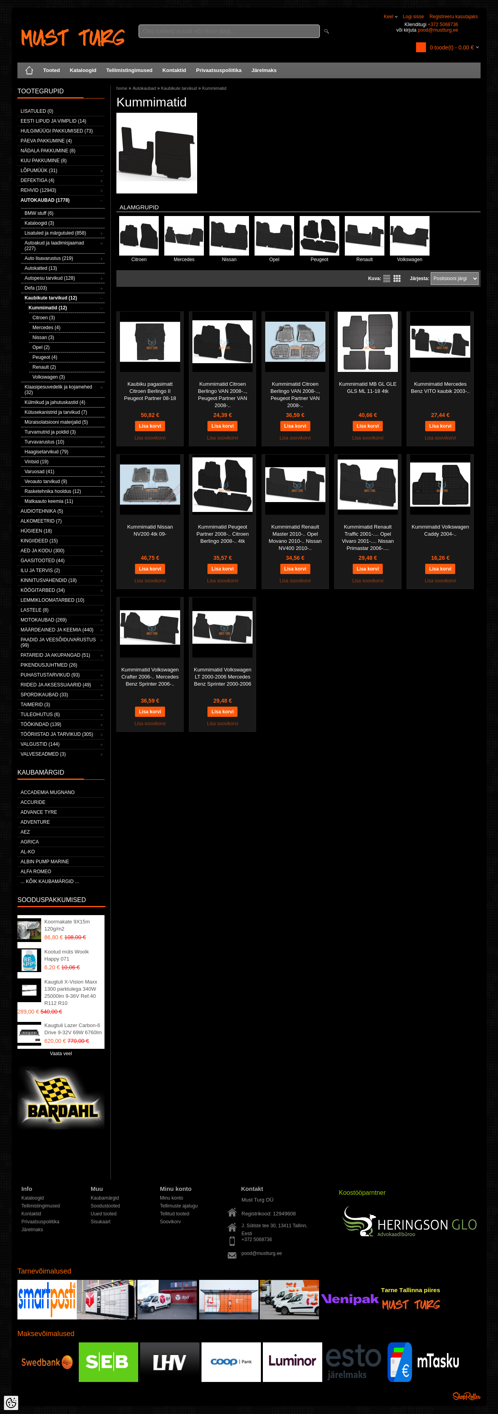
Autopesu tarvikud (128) (50, 278)
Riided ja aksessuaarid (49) (56, 685)
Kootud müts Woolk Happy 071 (66, 955)
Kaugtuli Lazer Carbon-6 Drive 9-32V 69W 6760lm (73, 1028)
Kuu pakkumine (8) (44, 160)
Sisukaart (100, 1221)
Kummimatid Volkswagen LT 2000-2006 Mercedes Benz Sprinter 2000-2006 (222, 677)
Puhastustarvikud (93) (50, 675)
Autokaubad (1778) (45, 200)
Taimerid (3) (35, 704)
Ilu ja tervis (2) (40, 570)
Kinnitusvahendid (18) (49, 580)
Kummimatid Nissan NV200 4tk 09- (150, 530)
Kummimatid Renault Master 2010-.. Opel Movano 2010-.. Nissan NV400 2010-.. (295, 537)
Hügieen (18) (36, 531)
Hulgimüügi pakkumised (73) (57, 131)
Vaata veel (61, 1053)
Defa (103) (36, 288)
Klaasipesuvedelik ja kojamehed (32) (58, 389)
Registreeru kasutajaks (454, 16)
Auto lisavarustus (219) (49, 258)
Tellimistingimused (129, 70)
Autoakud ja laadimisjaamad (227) (54, 245)
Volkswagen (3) (48, 377)
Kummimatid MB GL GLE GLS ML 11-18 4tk (367, 387)
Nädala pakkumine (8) (48, 151)
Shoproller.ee (467, 1396)
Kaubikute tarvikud (179, 88)
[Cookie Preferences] (11, 1403)
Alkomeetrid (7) (41, 521)
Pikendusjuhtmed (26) (49, 665)
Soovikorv (170, 1221)
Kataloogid (83, 70)
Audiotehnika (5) (42, 511)
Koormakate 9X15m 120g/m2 (67, 925)
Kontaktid (174, 70)
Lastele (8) (35, 610)
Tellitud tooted (174, 1214)
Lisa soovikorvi (150, 438)
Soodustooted (105, 1206)
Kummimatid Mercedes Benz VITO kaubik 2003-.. (440, 387)
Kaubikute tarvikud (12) (51, 298)
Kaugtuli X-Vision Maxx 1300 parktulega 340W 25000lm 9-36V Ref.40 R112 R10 (70, 992)
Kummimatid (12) (48, 308)
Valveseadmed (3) (43, 754)
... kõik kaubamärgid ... (50, 881)
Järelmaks (264, 70)
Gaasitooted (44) (43, 560)
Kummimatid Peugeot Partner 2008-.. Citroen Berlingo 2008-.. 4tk (222, 534)
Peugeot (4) (44, 357)
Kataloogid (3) (39, 223)
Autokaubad (144, 88)
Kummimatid (214, 88)
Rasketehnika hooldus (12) (53, 491)
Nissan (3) (43, 337)
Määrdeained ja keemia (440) (57, 630)
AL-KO (28, 852)
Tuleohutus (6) (40, 714)
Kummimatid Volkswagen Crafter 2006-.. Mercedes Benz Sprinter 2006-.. (150, 677)
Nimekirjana (386, 278)
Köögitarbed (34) (43, 590)
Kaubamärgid (105, 1198)
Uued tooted (103, 1214)
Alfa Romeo (36, 871)
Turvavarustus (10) (44, 442)
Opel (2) (40, 347)
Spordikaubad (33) (44, 695)
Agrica (30, 842)
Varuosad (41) (39, 471)
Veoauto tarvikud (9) (46, 481)
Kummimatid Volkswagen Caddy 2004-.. (440, 530)
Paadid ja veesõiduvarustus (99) (58, 642)
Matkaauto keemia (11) (49, 501)
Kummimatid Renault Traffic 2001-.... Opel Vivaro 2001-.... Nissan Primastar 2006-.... (367, 537)
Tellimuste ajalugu (179, 1206)
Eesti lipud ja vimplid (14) (53, 121)
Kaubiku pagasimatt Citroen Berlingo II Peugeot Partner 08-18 (150, 391)
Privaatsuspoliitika (218, 70)
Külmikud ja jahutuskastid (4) (55, 402)
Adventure (35, 822)
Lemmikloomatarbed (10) (52, 600)
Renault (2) (44, 367)
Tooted (51, 70)
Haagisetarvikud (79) (46, 452)
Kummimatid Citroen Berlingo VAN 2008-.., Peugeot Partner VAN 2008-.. (222, 394)
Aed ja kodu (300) (43, 550)
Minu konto (171, 1198)
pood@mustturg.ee (438, 30)
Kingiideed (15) (39, 541)
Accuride (33, 802)
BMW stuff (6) (39, 213)
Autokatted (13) (41, 268)
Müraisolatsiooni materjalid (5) (56, 422)
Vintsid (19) (36, 461)
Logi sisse (413, 16)
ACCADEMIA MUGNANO (48, 792)
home (121, 88)
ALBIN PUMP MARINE (45, 861)
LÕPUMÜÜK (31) (39, 170)
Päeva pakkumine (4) (46, 141)
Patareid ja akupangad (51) (55, 655)
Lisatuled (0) (37, 111)
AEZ (25, 832)
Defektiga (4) (37, 180)
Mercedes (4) (46, 327)
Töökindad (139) (41, 724)
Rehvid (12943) (38, 190)
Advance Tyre (39, 812)
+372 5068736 (443, 24)
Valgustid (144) (40, 744)
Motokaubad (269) (44, 620)
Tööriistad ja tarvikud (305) (57, 734)
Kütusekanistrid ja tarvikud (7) (56, 412)
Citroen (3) (43, 317)
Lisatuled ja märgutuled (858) (55, 233)
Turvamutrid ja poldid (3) (50, 432)
